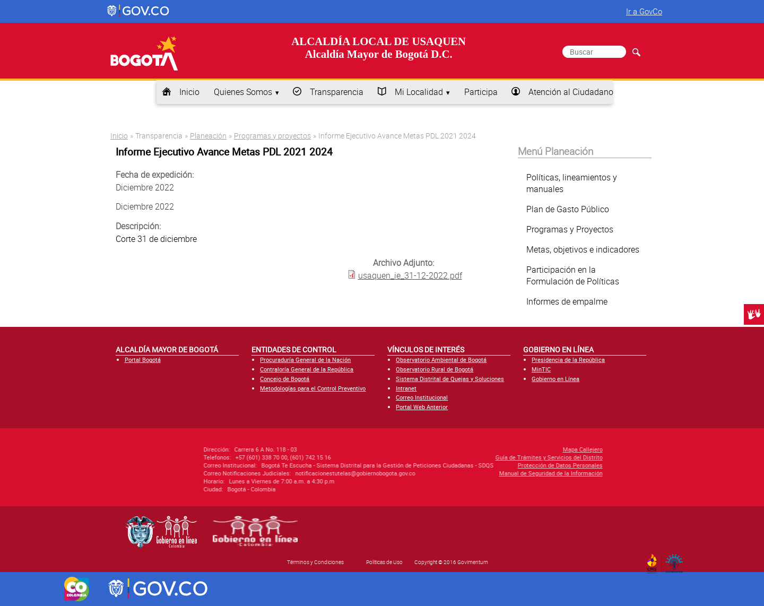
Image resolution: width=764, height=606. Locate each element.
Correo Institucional (422, 397)
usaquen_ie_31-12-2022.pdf (410, 275)
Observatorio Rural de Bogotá (434, 369)
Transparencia (336, 92)
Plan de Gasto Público (567, 209)
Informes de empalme (566, 301)
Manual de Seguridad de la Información (487, 473)
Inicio (189, 92)
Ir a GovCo (644, 11)
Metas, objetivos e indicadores (582, 249)
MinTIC (541, 369)
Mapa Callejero (519, 449)
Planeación (208, 136)
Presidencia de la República (568, 359)
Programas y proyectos (272, 136)
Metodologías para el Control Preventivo (313, 388)
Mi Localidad (419, 92)
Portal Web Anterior (422, 407)
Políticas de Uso (384, 562)
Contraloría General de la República (306, 369)
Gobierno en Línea (555, 379)
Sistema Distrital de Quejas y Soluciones (450, 379)
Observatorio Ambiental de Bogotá (441, 359)
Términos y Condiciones (315, 562)
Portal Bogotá (143, 359)
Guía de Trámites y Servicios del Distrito (485, 457)
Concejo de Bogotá (284, 379)
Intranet (406, 388)
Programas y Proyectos (569, 229)
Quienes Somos (243, 92)
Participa (481, 92)
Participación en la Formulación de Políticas (572, 275)
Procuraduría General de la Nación (305, 359)
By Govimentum (677, 560)
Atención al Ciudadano (570, 92)
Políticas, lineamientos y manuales (571, 183)
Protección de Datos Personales (496, 465)
